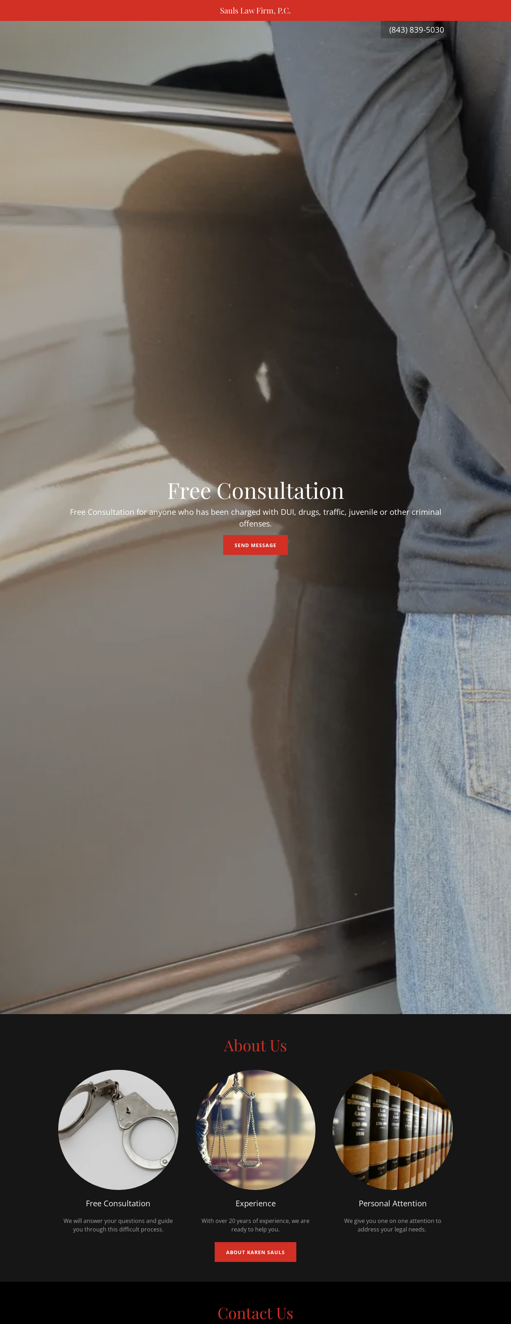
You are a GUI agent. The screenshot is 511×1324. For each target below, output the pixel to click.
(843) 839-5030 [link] (416, 29)
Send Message (255, 545)
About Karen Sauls (255, 1252)
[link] (256, 11)
